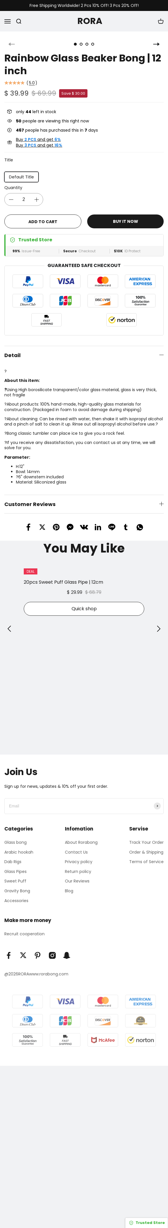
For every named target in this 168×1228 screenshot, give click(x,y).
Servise (138, 828)
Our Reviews (77, 881)
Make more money (27, 920)
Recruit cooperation (24, 934)
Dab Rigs (12, 862)
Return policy (78, 871)
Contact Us (76, 852)
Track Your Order (146, 842)
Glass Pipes (15, 871)
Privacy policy (78, 862)
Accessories (16, 901)
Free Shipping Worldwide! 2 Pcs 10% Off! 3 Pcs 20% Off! (84, 5)
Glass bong (15, 842)
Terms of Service (146, 862)
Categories (18, 828)
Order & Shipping (146, 852)
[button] (9, 628)
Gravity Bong (17, 891)
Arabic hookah (18, 852)
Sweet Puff (15, 881)
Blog (69, 891)
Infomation (79, 828)
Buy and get (38, 139)
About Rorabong (81, 842)
